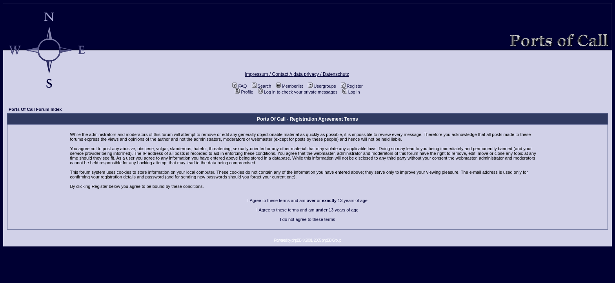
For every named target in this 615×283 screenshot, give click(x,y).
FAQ (239, 86)
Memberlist (289, 86)
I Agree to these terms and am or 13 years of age (307, 200)
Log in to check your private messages (298, 92)
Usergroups (322, 86)
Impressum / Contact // (269, 74)
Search (261, 86)
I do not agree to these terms (307, 219)
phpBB (296, 240)
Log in (351, 92)
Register (352, 86)
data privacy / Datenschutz (321, 74)
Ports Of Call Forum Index (35, 109)
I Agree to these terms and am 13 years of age (307, 210)
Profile (244, 92)
